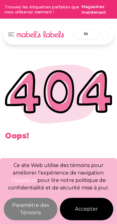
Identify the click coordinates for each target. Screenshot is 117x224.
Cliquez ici (23, 180)
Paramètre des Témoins (30, 209)
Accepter (86, 209)
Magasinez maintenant (93, 9)
